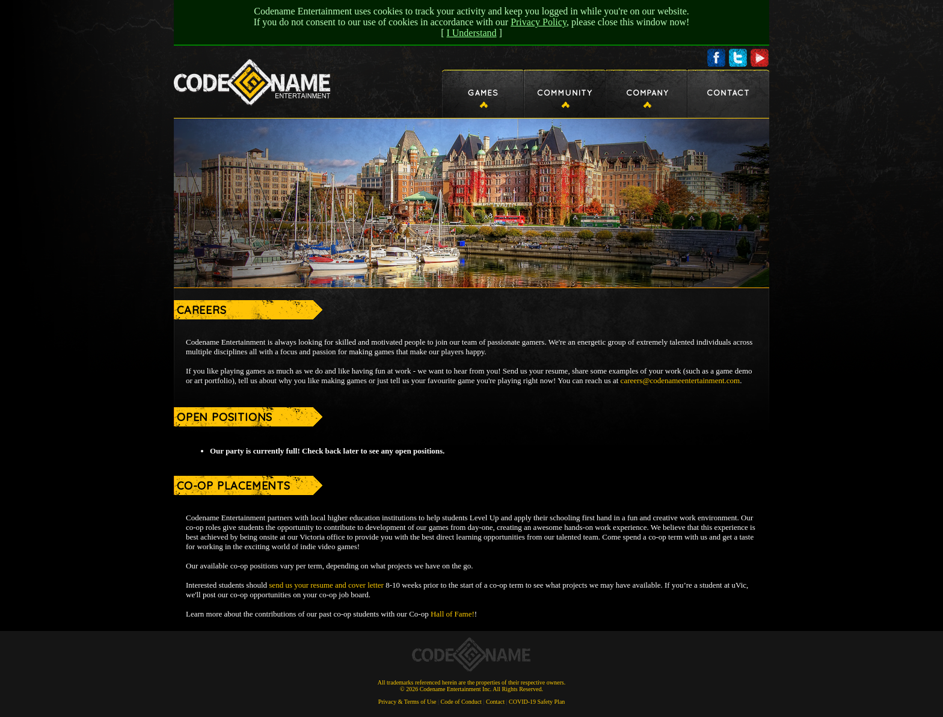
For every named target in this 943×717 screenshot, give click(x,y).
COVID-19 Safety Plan (537, 701)
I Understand (471, 33)
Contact (495, 701)
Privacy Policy (539, 22)
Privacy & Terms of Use (407, 701)
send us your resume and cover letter (326, 584)
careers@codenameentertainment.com (680, 380)
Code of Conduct (461, 701)
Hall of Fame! (453, 613)
